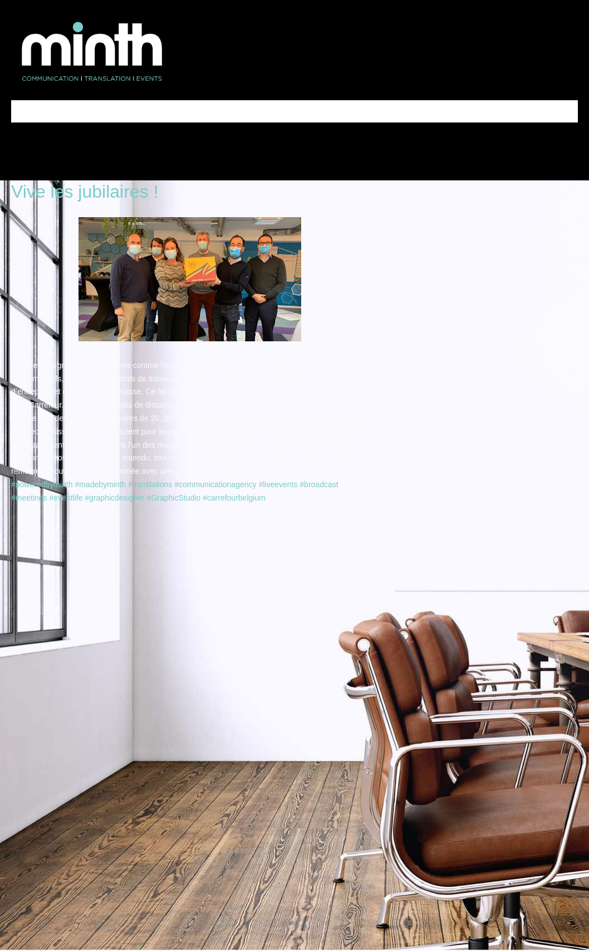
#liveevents (277, 484)
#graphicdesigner (114, 497)
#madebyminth (100, 484)
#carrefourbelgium (234, 497)
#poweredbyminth (42, 484)
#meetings (29, 497)
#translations (150, 484)
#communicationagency (215, 484)
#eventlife (65, 497)
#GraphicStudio (174, 497)
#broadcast (319, 484)
